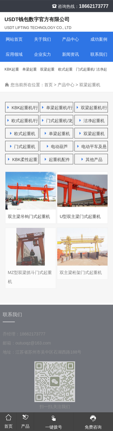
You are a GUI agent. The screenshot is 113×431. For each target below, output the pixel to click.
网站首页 (14, 39)
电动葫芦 (56, 146)
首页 (48, 85)
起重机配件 (56, 159)
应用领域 (14, 54)
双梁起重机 (89, 85)
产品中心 (70, 39)
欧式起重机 (22, 133)
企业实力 (42, 54)
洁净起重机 (101, 72)
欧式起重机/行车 (65, 72)
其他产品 (91, 159)
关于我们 (42, 39)
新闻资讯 (70, 54)
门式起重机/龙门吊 (85, 72)
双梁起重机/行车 (47, 72)
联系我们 (98, 54)
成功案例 (98, 39)
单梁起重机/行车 (29, 72)
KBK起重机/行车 (12, 72)
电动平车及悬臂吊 (91, 148)
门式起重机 (22, 146)
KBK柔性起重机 (22, 161)
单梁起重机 (56, 133)
